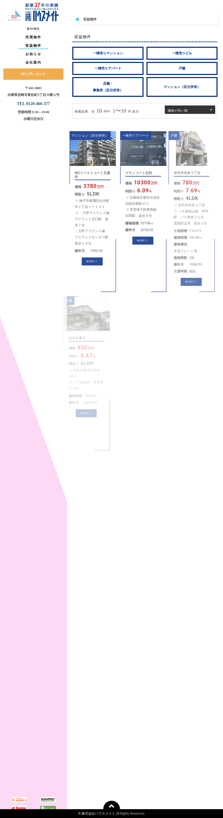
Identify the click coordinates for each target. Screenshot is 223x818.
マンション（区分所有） (182, 87)
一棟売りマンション (108, 53)
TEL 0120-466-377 (33, 103)
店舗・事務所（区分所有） (108, 87)
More (85, 261)
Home (33, 29)
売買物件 (33, 37)
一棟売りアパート (108, 68)
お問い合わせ (33, 74)
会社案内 (33, 62)
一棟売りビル (182, 53)
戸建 (182, 68)
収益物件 (33, 46)
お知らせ (33, 54)
